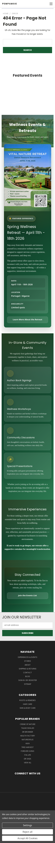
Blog (27, 676)
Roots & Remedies (27, 700)
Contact (27, 672)
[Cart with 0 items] (46, 3)
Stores (27, 661)
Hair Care (27, 704)
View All (27, 762)
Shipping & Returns (27, 668)
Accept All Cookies (28, 838)
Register (33, 680)
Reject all (27, 831)
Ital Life (27, 755)
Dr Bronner (27, 732)
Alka (28, 743)
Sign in (21, 680)
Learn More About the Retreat (27, 319)
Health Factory (27, 735)
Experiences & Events (27, 657)
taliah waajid (27, 728)
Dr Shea (27, 759)
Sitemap (27, 684)
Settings (27, 825)
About (28, 665)
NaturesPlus (27, 739)
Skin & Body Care (27, 708)
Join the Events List (27, 595)
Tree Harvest (27, 747)
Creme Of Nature (27, 724)
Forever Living (27, 751)
